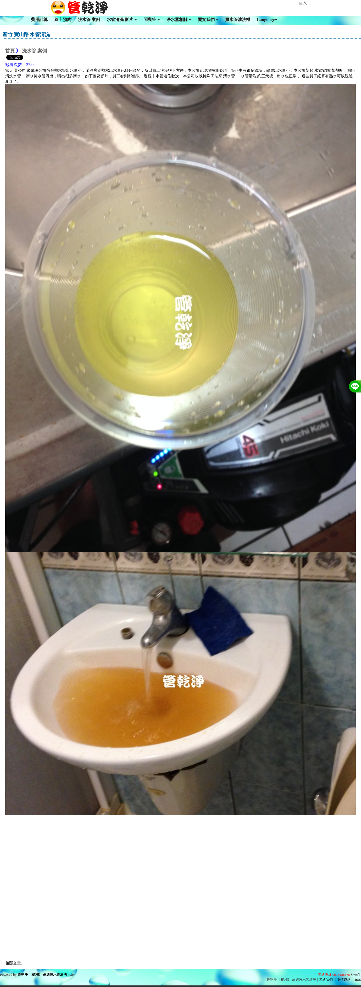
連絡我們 (326, 979)
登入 (302, 3)
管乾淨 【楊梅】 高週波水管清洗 (42, 975)
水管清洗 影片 (122, 19)
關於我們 (208, 19)
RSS (358, 979)
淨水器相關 (178, 19)
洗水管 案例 (89, 19)
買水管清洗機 (237, 19)
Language (267, 19)
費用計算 (39, 19)
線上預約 (62, 19)
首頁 (10, 50)
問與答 (151, 19)
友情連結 (344, 979)
